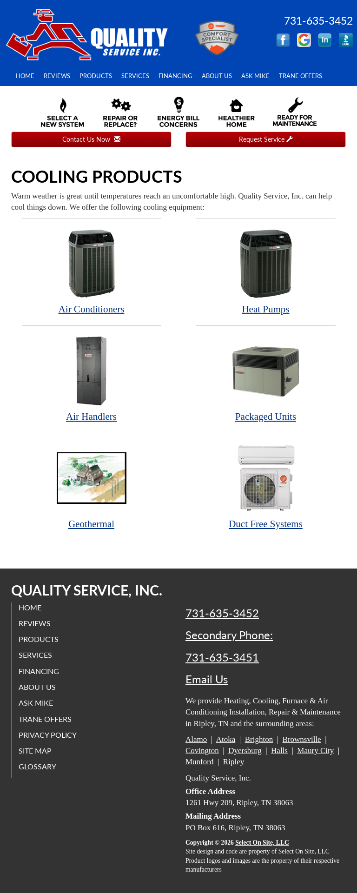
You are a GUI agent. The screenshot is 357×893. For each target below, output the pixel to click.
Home (25, 75)
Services (135, 75)
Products (95, 75)
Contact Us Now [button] (91, 139)
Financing (175, 75)
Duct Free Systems (266, 486)
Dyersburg (244, 750)
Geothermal (91, 486)
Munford (199, 761)
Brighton (259, 739)
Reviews (57, 75)
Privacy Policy (48, 734)
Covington (202, 750)
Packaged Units (266, 378)
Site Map (35, 750)
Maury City (315, 750)
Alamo (196, 739)
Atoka (226, 739)
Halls (279, 750)
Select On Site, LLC (262, 842)
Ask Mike (255, 75)
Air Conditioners (91, 271)
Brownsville (302, 739)
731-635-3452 (222, 613)
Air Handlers (91, 378)
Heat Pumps (266, 271)
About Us (217, 75)
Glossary (37, 766)
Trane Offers (300, 75)
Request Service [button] (266, 139)
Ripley (233, 761)
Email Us (206, 679)
